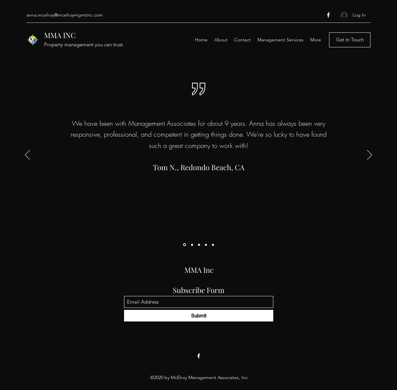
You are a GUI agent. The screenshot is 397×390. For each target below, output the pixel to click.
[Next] (369, 155)
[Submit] (198, 315)
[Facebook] (328, 15)
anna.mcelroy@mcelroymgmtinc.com (65, 15)
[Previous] (27, 155)
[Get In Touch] (349, 39)
